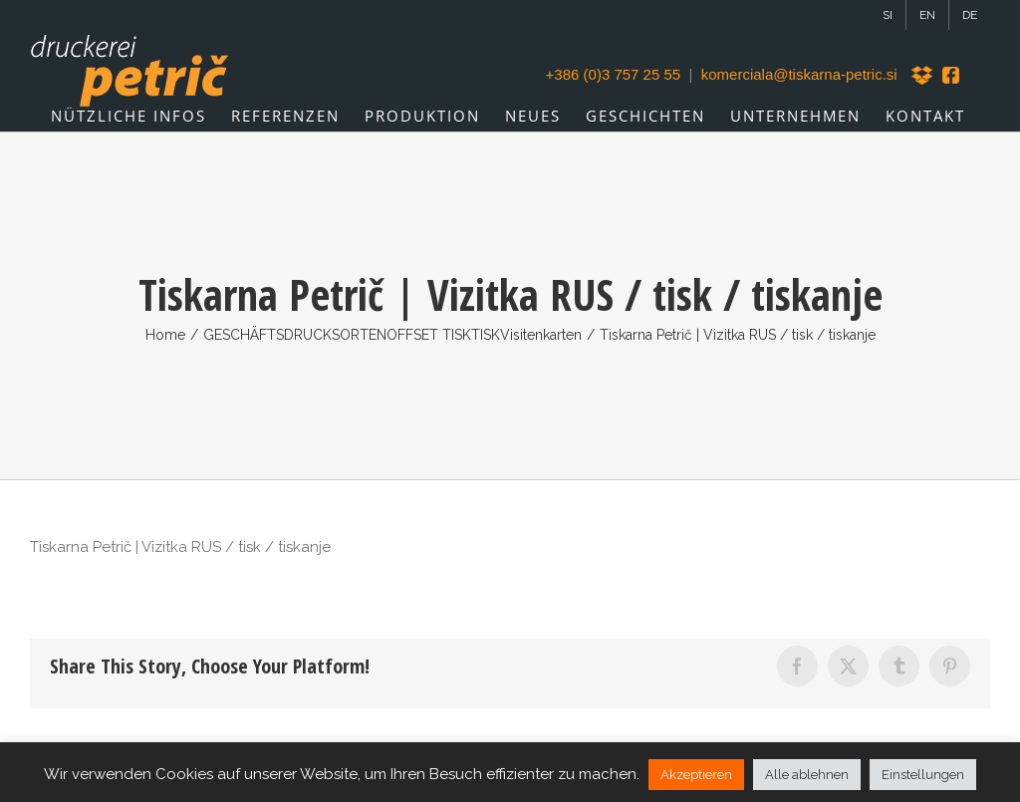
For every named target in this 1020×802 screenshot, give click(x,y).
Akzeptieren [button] (696, 774)
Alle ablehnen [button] (807, 774)
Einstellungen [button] (923, 774)
